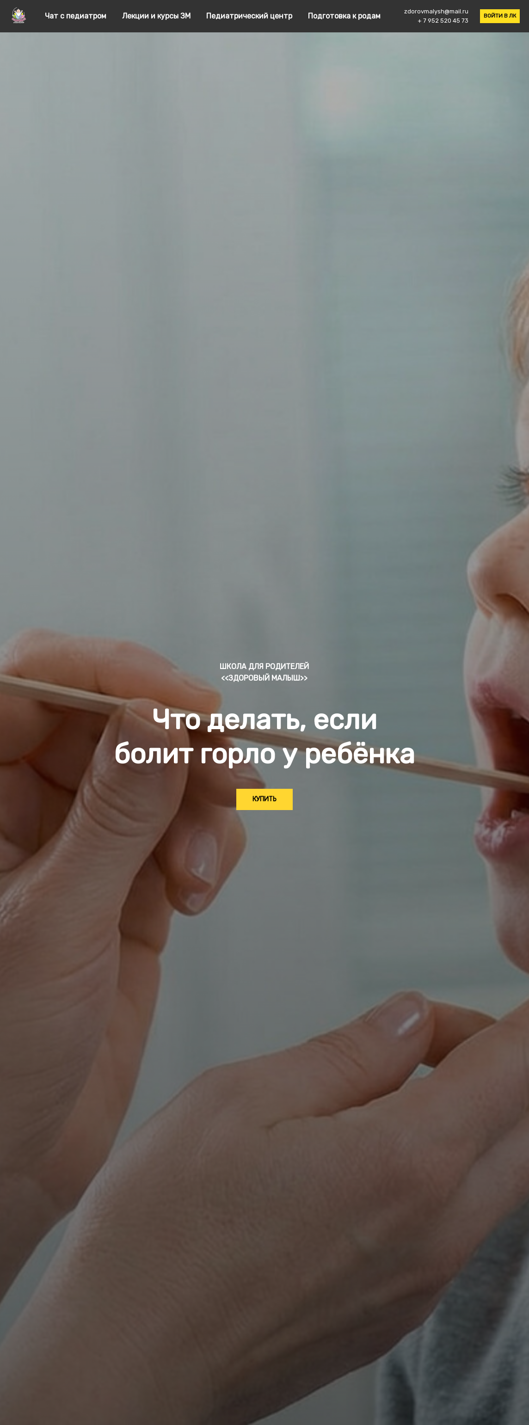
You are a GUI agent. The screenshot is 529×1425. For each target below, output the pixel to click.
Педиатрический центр (250, 16)
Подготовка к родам (344, 16)
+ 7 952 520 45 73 (443, 20)
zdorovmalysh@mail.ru (436, 11)
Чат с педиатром (76, 16)
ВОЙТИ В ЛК (500, 15)
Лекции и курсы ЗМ (157, 16)
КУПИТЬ (264, 799)
